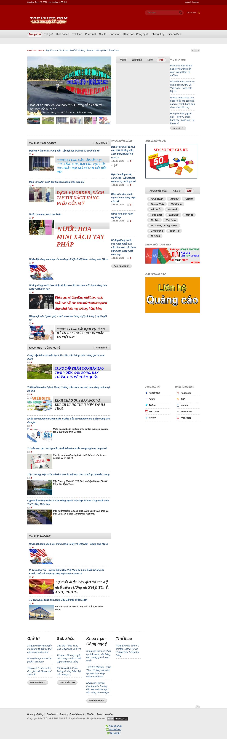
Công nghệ (157, 230)
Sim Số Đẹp (174, 34)
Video (123, 59)
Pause (195, 50)
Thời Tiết (174, 230)
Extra (150, 59)
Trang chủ (35, 34)
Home (30, 714)
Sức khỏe (115, 34)
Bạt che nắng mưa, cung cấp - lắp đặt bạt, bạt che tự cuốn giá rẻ (64, 150)
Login (187, 2)
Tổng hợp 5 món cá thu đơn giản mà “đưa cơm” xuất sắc (39, 671)
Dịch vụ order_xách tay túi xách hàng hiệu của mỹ (56, 182)
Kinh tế (174, 198)
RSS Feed (193, 13)
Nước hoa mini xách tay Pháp (45, 214)
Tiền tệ (189, 214)
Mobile (184, 405)
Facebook (154, 392)
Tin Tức (155, 220)
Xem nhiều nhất (158, 190)
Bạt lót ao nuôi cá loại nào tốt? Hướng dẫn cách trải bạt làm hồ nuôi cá (82, 50)
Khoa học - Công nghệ (135, 34)
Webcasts (186, 417)
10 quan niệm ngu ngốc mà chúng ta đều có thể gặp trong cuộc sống (39, 648)
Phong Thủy (157, 204)
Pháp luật (90, 34)
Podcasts (186, 393)
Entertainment (77, 714)
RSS (183, 399)
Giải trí (102, 34)
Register (195, 2)
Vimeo (152, 417)
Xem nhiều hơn (121, 266)
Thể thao (77, 34)
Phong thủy (158, 34)
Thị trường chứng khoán (164, 225)
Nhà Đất (172, 209)
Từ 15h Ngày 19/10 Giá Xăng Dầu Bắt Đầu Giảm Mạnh (58, 600)
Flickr (152, 399)
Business (51, 714)
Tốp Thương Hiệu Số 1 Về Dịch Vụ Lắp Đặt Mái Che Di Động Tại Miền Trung (68, 474)
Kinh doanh (62, 34)
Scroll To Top (198, 706)
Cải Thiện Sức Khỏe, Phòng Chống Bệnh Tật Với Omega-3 (69, 671)
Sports (63, 714)
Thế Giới (155, 236)
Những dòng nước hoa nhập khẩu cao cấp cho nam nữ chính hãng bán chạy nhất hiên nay (123, 247)
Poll (161, 59)
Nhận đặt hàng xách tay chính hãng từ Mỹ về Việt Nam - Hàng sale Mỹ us (68, 259)
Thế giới (48, 34)
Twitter (152, 405)
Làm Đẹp (174, 214)
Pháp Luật (156, 214)
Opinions (137, 59)
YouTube (154, 411)
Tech (99, 714)
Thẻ (190, 190)
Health (90, 714)
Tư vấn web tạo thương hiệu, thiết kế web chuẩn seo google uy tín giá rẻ (66, 448)
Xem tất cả (178, 128)
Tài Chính (176, 204)
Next (198, 50)
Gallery (40, 714)
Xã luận (177, 190)
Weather (109, 714)
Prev (192, 50)
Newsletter (186, 411)
